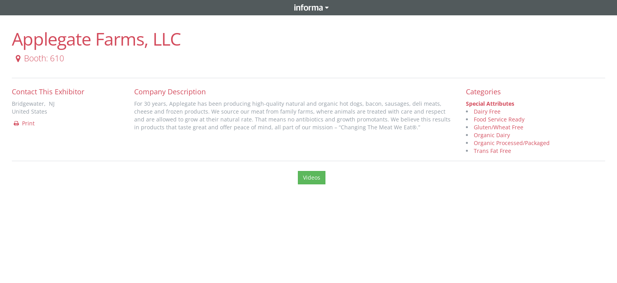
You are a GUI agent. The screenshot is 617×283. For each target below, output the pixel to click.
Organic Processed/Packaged (512, 143)
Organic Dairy (492, 135)
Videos (311, 177)
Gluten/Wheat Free (498, 127)
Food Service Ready (499, 119)
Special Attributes (490, 103)
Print (24, 123)
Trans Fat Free (492, 150)
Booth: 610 (38, 58)
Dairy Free (487, 111)
